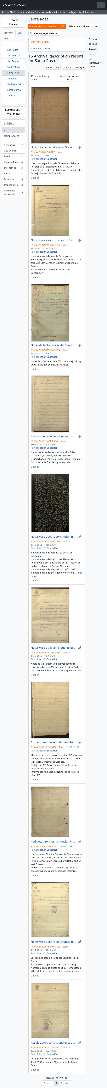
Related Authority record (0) (83, 26)
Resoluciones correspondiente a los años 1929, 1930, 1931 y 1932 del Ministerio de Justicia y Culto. (53, 1042)
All (5, 130)
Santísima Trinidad (17, 84)
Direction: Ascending (72, 67)
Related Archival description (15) (47, 26)
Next (67, 1083)
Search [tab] (7, 38)
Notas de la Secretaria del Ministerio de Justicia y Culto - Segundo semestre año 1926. (53, 345)
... (8, 44)
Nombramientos (13, 137)
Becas (13, 174)
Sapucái (11, 95)
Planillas (13, 157)
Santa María (13, 67)
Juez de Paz (13, 151)
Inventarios (13, 168)
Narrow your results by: (13, 112)
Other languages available (43, 33)
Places (47, 48)
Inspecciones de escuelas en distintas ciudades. (53, 742)
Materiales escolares (13, 192)
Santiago (12, 78)
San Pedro (12, 49)
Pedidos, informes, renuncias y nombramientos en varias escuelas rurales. (53, 841)
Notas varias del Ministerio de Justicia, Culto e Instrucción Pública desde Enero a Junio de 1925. (53, 647)
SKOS (93, 43)
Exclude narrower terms (69, 78)
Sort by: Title (52, 67)
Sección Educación (48, 158)
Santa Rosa (13, 72)
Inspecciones (13, 185)
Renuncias (13, 145)
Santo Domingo (15, 89)
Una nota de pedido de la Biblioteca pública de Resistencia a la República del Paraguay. (53, 147)
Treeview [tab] (8, 32)
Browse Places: (13, 22)
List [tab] (20, 32)
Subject (9, 123)
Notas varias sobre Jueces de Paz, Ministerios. (53, 240)
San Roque (13, 61)
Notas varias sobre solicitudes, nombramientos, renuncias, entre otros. (53, 536)
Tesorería (13, 180)
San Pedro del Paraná (18, 55)
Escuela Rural (13, 162)
